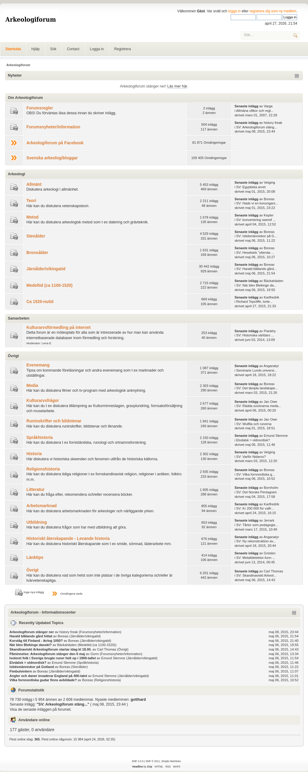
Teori (31, 200)
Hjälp (35, 49)
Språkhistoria (39, 437)
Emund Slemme (276, 435)
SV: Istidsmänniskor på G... (256, 236)
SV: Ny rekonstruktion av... (256, 541)
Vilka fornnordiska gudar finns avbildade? (43, 680)
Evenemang (38, 365)
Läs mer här (177, 86)
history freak (273, 122)
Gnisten (270, 553)
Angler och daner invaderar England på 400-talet (48, 676)
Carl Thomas (273, 571)
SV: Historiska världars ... (255, 335)
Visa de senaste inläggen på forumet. (41, 709)
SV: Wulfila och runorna (253, 424)
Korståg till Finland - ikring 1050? (36, 640)
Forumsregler (39, 108)
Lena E (46, 343)
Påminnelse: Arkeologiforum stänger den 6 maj (47, 654)
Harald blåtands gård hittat (31, 636)
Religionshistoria (43, 469)
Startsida (13, 49)
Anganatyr (271, 366)
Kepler (268, 215)
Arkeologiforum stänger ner (32, 632)
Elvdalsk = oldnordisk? (253, 440)
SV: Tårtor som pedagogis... (257, 525)
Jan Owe (270, 401)
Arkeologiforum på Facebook (55, 143)
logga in (234, 11)
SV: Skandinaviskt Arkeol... (256, 575)
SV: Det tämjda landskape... (257, 388)
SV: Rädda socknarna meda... (258, 406)
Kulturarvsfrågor (42, 400)
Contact (73, 49)
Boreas (269, 199)
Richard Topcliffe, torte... (254, 301)
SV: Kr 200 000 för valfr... (255, 508)
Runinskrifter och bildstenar (54, 421)
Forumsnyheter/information (53, 127)
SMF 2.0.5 (137, 761)
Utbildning (36, 522)
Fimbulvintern (21, 671)
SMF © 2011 (153, 761)
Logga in (97, 49)
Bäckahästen (273, 281)
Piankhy (270, 331)
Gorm (95, 654)
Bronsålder (37, 252)
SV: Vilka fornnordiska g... (255, 474)
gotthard (138, 699)
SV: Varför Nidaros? (251, 456)
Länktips (34, 557)
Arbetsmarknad (41, 506)
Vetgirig (269, 182)
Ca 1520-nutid (40, 301)
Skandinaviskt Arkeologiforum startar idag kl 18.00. (51, 649)
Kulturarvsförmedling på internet (58, 327)
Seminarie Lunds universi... (256, 370)
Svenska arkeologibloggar (52, 158)
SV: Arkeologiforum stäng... (256, 127)
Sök (53, 49)
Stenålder (35, 236)
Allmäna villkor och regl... (255, 110)
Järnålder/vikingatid (46, 269)
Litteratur (35, 489)
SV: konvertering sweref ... (256, 220)
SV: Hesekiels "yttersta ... (255, 252)
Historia (34, 454)
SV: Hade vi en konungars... (257, 203)
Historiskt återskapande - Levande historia (68, 538)
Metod (32, 217)
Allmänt (34, 184)
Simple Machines (170, 761)
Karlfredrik (271, 297)
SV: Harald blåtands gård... (256, 269)
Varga (268, 106)
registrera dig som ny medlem (272, 11)
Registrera (122, 49)
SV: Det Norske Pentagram (256, 492)
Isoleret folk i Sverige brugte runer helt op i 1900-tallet (53, 658)
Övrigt (32, 570)
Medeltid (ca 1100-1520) (49, 285)
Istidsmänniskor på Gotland (32, 667)
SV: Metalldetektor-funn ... (255, 557)
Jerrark (269, 520)
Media (32, 385)
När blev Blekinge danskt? (31, 645)
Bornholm (271, 487)
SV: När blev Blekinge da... (256, 285)
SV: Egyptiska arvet (250, 187)
